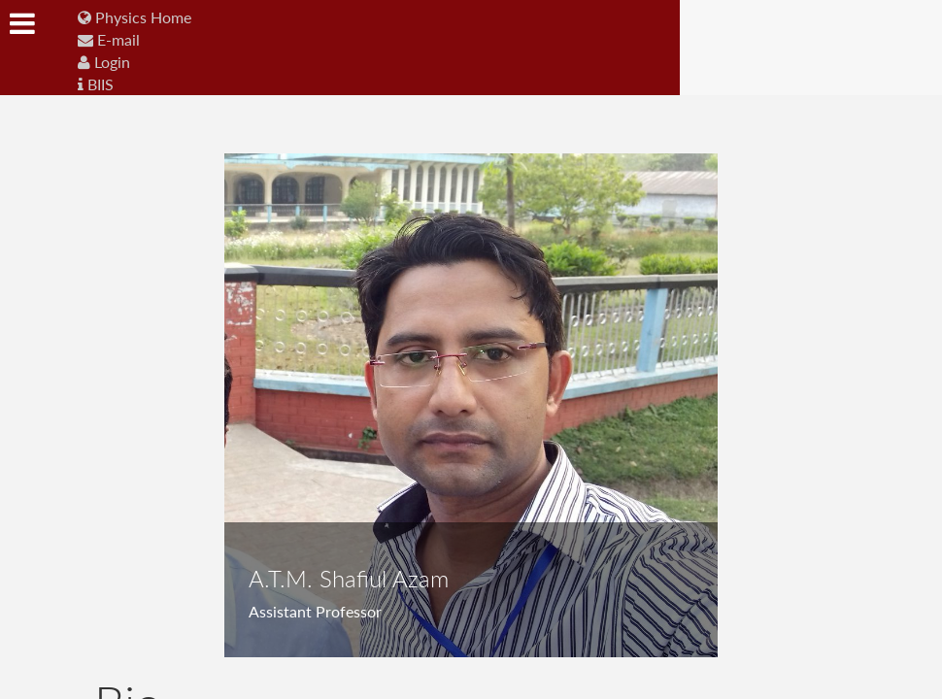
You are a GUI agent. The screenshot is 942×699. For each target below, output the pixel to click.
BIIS (96, 84)
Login (104, 61)
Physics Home (134, 17)
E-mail (109, 39)
